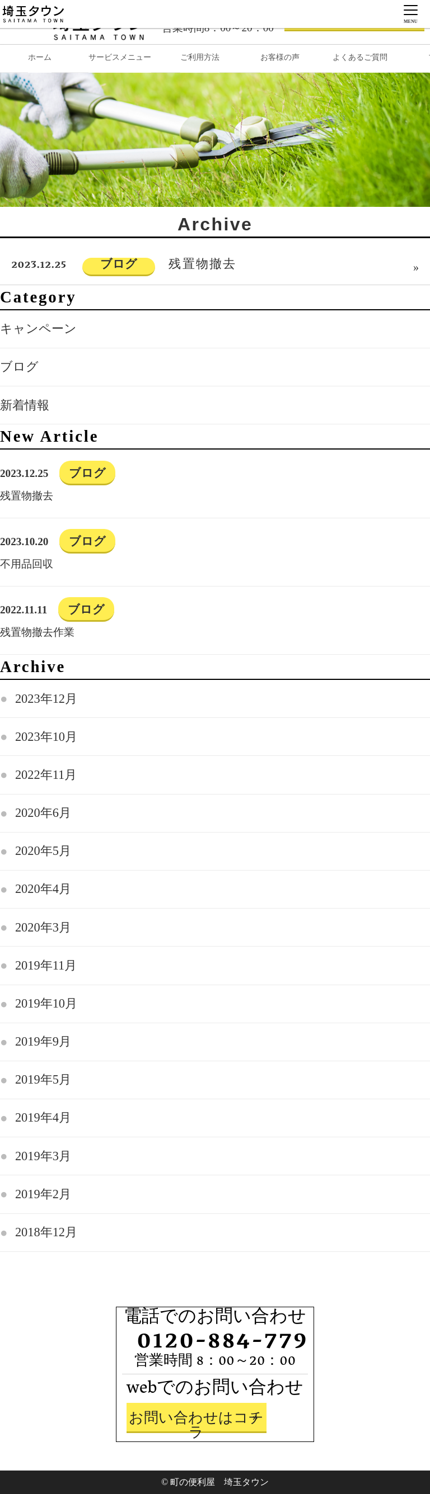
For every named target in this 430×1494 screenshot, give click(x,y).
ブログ (19, 367)
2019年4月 (43, 1117)
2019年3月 (43, 1156)
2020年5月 (43, 851)
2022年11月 (46, 775)
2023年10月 (46, 737)
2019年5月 (43, 1079)
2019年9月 (43, 1041)
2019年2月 (43, 1194)
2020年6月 (43, 813)
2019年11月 (46, 965)
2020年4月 (43, 889)
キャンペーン (38, 328)
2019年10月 (46, 1003)
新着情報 (24, 405)
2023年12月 (46, 699)
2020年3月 (43, 927)
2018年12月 (46, 1232)
